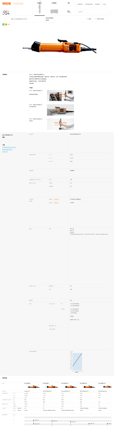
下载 (68, 416)
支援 (68, 404)
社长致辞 (46, 409)
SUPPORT (97, 4)
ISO (45, 420)
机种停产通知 (70, 411)
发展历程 (46, 411)
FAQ (68, 409)
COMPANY (80, 4)
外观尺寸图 (5, 151)
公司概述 (46, 406)
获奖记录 (46, 413)
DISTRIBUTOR (89, 4)
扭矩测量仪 (22, 406)
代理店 (68, 413)
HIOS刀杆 (56, 161)
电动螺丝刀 (22, 404)
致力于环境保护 (47, 422)
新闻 (92, 406)
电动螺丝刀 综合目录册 (96, 409)
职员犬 (45, 418)
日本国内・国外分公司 (49, 416)
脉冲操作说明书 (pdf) (7, 149)
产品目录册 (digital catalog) (9, 147)
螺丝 (21, 409)
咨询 (68, 406)
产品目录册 (93, 411)
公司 (45, 404)
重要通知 (93, 413)
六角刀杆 (56, 164)
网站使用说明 (94, 404)
